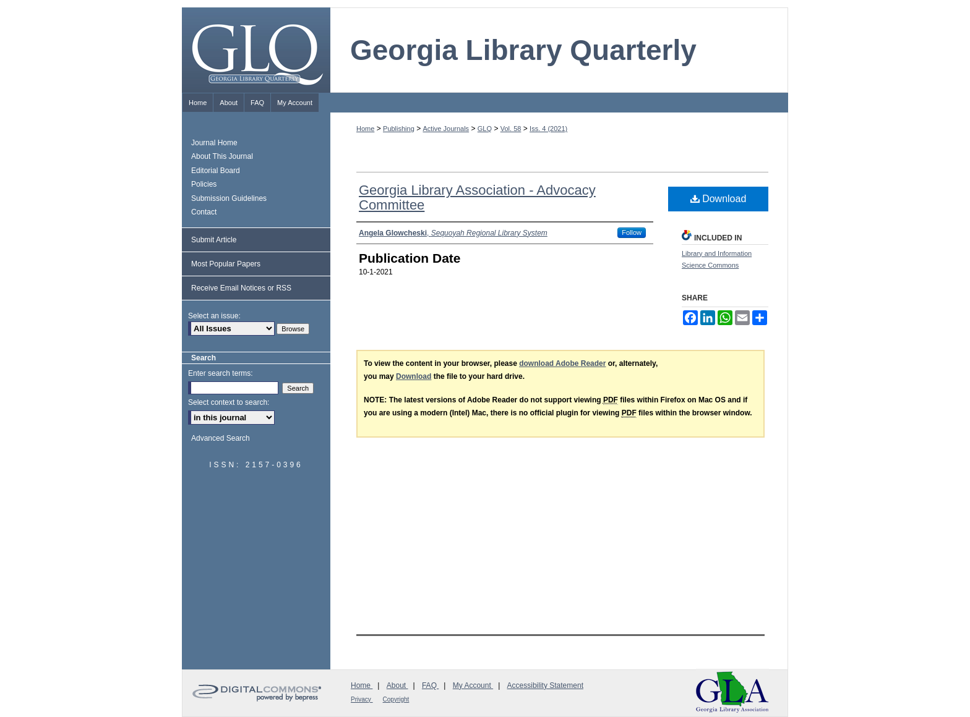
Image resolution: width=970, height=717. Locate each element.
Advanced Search (220, 438)
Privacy (362, 699)
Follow (632, 232)
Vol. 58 (510, 128)
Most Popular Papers (225, 264)
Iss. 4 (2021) (548, 128)
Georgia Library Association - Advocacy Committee (477, 197)
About (397, 685)
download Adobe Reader (562, 363)
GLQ (485, 128)
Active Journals (446, 128)
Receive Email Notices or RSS (241, 288)
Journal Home (214, 142)
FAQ (430, 685)
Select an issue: (214, 316)
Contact (204, 212)
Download (718, 198)
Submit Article (213, 239)
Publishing (398, 128)
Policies (204, 184)
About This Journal (222, 156)
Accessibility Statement (545, 685)
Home (365, 128)
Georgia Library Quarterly (523, 50)
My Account (473, 685)
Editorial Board (215, 170)
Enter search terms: (220, 373)
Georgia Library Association (732, 692)
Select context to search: (228, 402)
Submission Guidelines (229, 198)
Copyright (396, 699)
